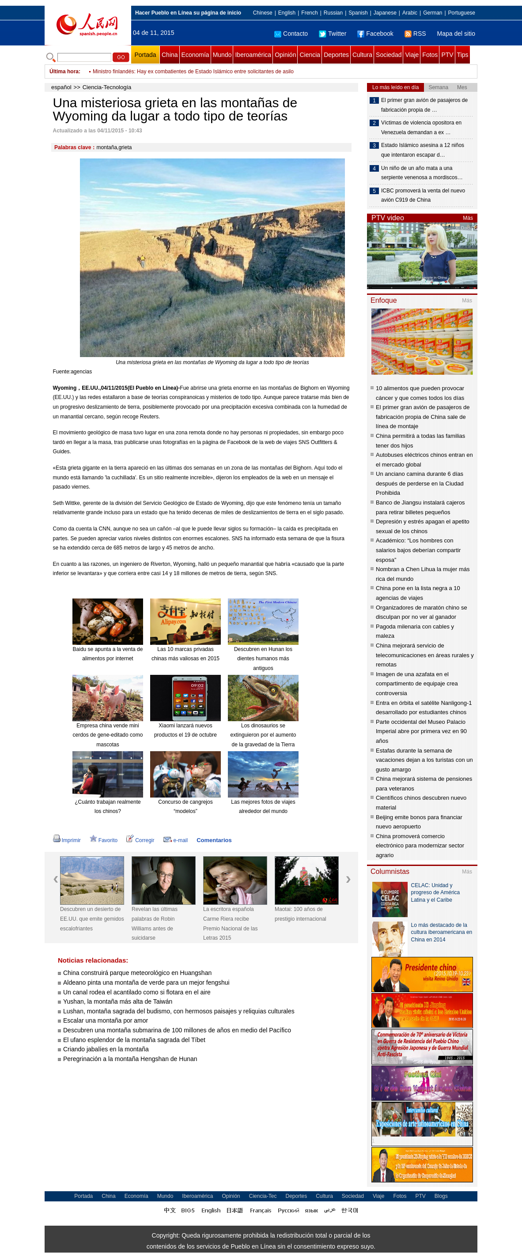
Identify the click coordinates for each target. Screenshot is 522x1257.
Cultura (362, 54)
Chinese (262, 13)
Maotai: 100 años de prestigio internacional (300, 914)
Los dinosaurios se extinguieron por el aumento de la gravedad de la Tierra (263, 735)
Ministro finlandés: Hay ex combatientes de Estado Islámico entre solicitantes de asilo (193, 71)
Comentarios (214, 840)
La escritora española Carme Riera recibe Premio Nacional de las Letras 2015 (230, 923)
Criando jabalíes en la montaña (106, 1049)
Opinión (285, 54)
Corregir (140, 840)
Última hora (64, 71)
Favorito (103, 840)
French (309, 13)
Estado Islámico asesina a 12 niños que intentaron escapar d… (422, 150)
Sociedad (388, 54)
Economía (195, 54)
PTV (447, 54)
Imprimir (67, 840)
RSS (415, 33)
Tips (463, 54)
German (432, 13)
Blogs (441, 1196)
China (170, 54)
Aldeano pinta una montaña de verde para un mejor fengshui (146, 982)
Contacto (291, 33)
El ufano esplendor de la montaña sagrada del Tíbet (134, 1039)
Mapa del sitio (456, 33)
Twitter (332, 33)
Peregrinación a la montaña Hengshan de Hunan (130, 1058)
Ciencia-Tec (263, 1196)
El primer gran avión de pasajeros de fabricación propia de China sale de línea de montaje (422, 416)
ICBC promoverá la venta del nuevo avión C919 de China (423, 195)
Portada (145, 54)
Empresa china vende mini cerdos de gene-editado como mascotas (108, 735)
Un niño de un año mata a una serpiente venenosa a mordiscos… (422, 173)
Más (468, 218)
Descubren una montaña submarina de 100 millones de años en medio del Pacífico (177, 1030)
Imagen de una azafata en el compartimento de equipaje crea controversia (417, 683)
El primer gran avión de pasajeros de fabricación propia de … (424, 105)
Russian (333, 13)
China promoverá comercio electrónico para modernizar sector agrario (420, 845)
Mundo (222, 54)
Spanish (357, 13)
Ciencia (309, 54)
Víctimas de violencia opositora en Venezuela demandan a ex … (421, 127)
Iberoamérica (253, 54)
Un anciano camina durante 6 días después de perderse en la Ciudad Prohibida (420, 483)
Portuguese (461, 13)
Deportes (336, 54)
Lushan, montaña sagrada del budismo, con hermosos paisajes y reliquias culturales (179, 1011)
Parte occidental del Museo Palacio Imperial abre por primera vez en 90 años (421, 731)
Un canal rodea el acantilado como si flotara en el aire (137, 992)
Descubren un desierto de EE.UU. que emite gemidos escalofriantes (92, 918)
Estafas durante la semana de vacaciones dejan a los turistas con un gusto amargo (424, 760)
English (286, 13)
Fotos (430, 54)
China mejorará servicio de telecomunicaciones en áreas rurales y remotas (425, 655)
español (61, 87)
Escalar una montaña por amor (105, 1020)
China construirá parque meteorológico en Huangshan (137, 972)
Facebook (375, 33)
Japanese (385, 13)
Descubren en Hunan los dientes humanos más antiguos (263, 658)
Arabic (409, 13)
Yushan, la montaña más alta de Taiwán (117, 1001)
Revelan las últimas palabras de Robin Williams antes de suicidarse (155, 923)
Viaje (412, 54)
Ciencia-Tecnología (107, 87)
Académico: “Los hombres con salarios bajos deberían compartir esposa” (418, 550)
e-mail (175, 840)
